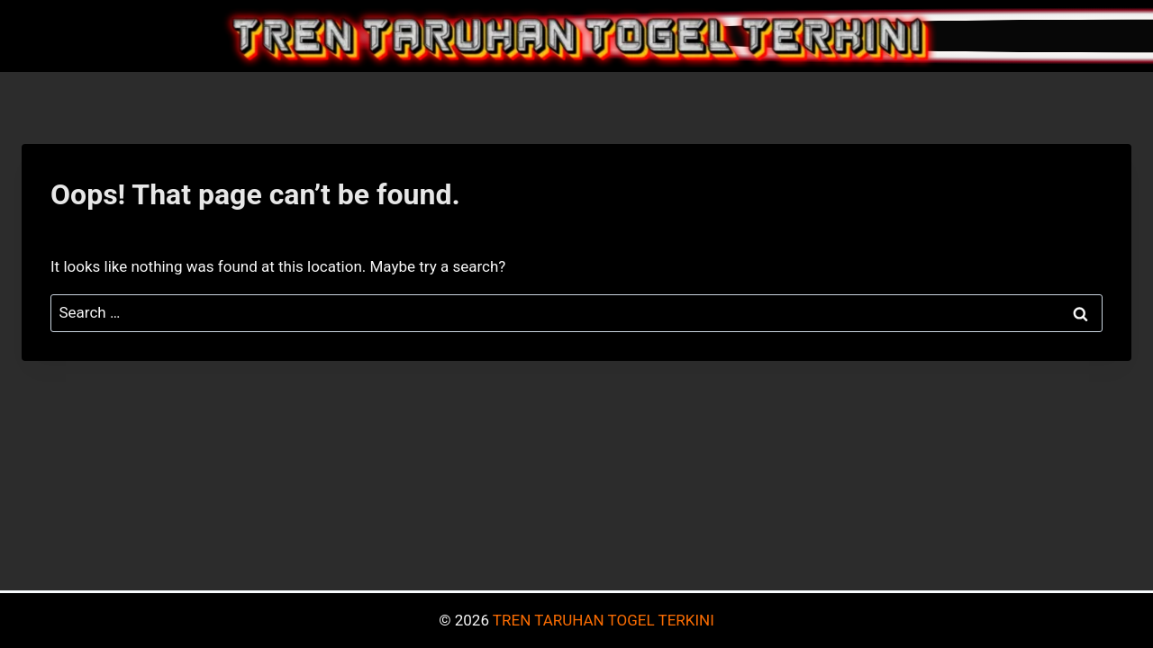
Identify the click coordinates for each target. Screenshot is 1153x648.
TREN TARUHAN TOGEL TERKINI (603, 620)
